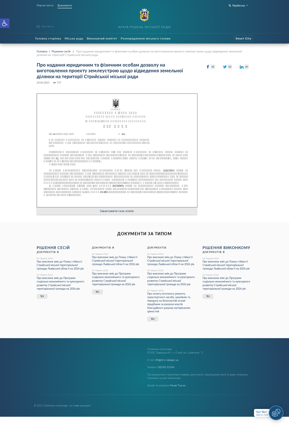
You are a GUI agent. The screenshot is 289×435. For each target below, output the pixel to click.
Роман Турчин (177, 385)
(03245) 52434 (166, 367)
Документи (65, 5)
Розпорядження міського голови (145, 38)
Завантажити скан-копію (117, 211)
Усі (42, 296)
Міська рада (74, 38)
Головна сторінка (48, 38)
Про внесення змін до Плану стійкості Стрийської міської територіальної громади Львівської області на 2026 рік (60, 265)
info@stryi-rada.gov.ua (166, 359)
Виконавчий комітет (102, 38)
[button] (5, 23)
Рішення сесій (61, 51)
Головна (42, 51)
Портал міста (45, 5)
